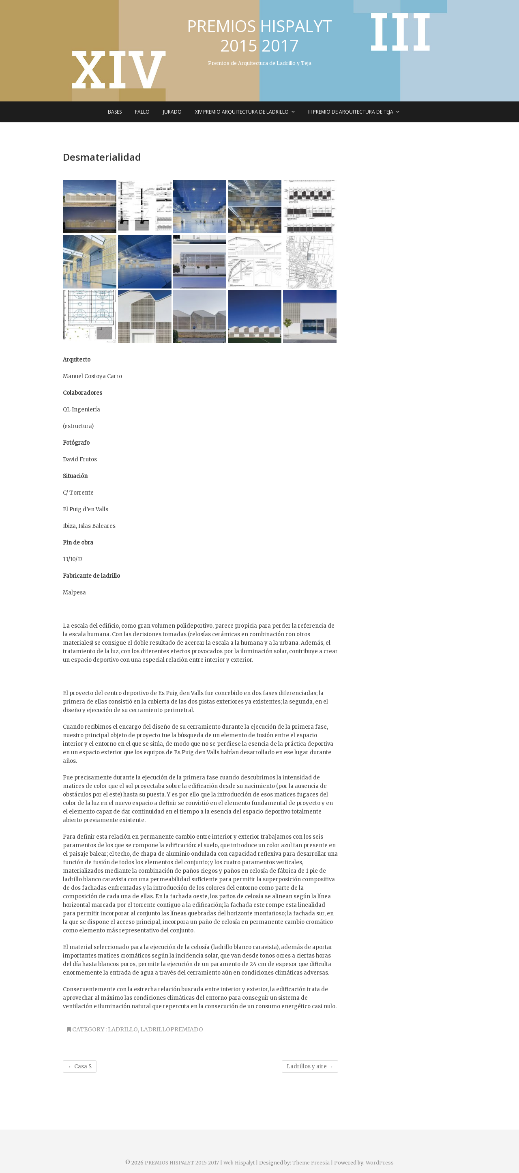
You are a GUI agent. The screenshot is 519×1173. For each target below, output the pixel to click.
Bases (115, 111)
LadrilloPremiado (171, 1029)
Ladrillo (123, 1029)
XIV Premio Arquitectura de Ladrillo (242, 111)
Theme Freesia (311, 1163)
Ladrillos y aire (310, 1066)
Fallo (142, 111)
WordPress (380, 1163)
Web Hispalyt (239, 1163)
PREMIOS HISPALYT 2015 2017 (259, 35)
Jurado (172, 111)
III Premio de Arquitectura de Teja (350, 111)
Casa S (80, 1066)
